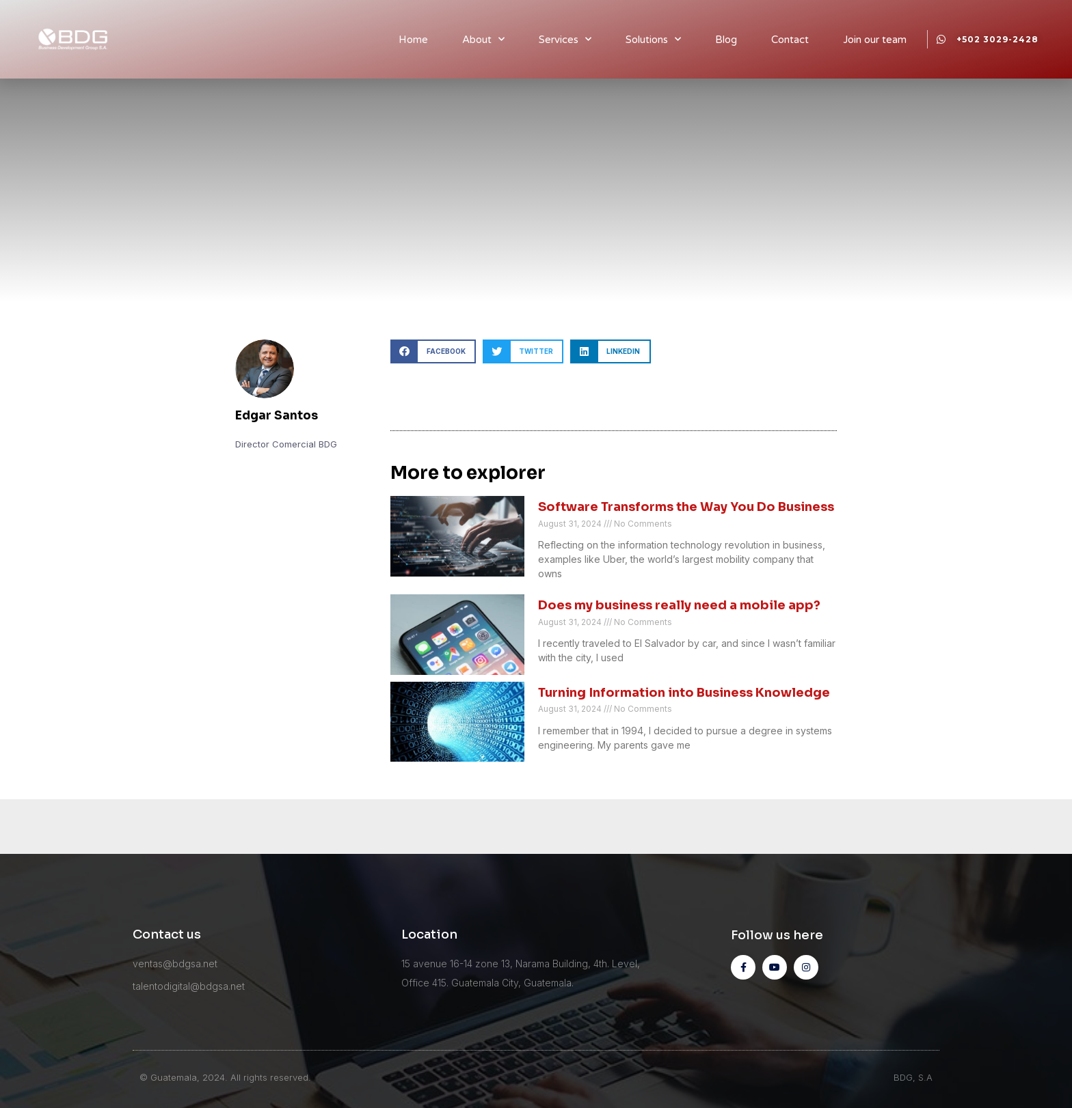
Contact (790, 39)
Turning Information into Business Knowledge (684, 692)
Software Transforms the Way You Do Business (686, 506)
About (483, 39)
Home (413, 39)
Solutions (653, 39)
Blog (726, 39)
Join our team (875, 39)
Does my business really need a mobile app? (679, 605)
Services (565, 39)
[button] (433, 351)
